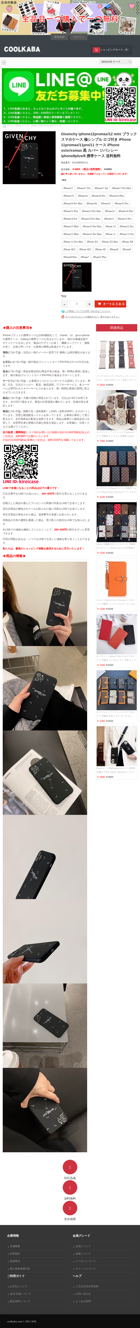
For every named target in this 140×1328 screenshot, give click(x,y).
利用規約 (14, 1253)
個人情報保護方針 (19, 1268)
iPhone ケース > (23, 125)
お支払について (18, 1286)
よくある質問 (82, 1301)
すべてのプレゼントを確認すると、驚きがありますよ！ (92, 317)
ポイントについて (85, 1268)
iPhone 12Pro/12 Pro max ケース (46, 125)
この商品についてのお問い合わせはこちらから (88, 311)
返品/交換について (19, 1293)
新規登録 (59, 37)
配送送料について (19, 1301)
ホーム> (11, 125)
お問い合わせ (82, 1293)
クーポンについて (85, 1261)
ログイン (79, 37)
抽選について (82, 1253)
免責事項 (14, 1261)
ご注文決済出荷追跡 (86, 1286)
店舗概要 (14, 1246)
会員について (82, 1246)
